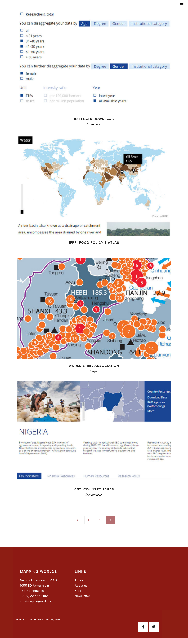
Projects (80, 580)
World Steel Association (94, 366)
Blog (78, 591)
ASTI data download (94, 119)
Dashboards (93, 124)
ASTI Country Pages (94, 489)
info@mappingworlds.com (38, 601)
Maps (93, 371)
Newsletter (82, 596)
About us (81, 585)
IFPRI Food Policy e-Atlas (94, 243)
